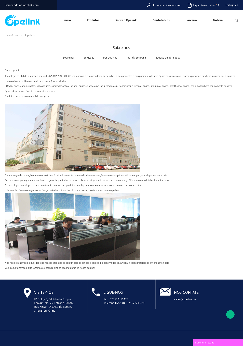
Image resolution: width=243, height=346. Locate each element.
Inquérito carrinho (203, 5)
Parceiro (191, 20)
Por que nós (110, 57)
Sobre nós (69, 57)
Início (67, 20)
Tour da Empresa (136, 57)
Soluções (89, 57)
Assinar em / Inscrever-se (167, 5)
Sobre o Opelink (126, 20)
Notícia (218, 20)
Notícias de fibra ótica (167, 57)
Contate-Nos (161, 20)
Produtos (93, 20)
